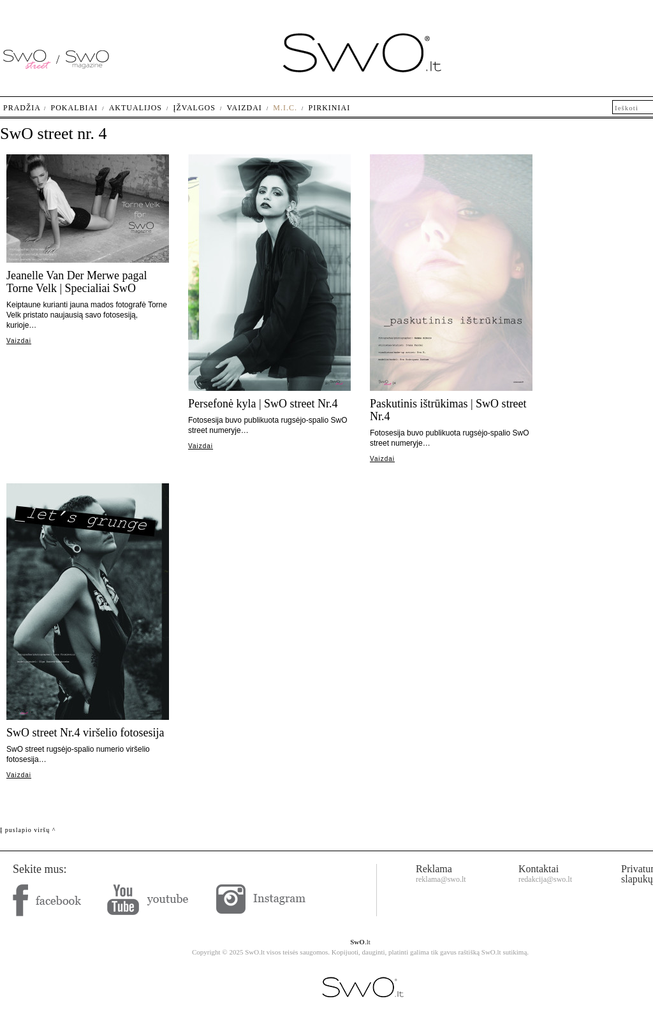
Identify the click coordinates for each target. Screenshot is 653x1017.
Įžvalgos (194, 107)
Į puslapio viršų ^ (27, 829)
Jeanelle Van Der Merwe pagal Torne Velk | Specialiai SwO (76, 282)
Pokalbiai (74, 107)
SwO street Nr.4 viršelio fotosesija (85, 732)
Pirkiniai (330, 107)
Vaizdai (18, 340)
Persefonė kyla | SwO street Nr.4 (263, 403)
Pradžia (22, 107)
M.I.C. (285, 107)
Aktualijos (135, 107)
